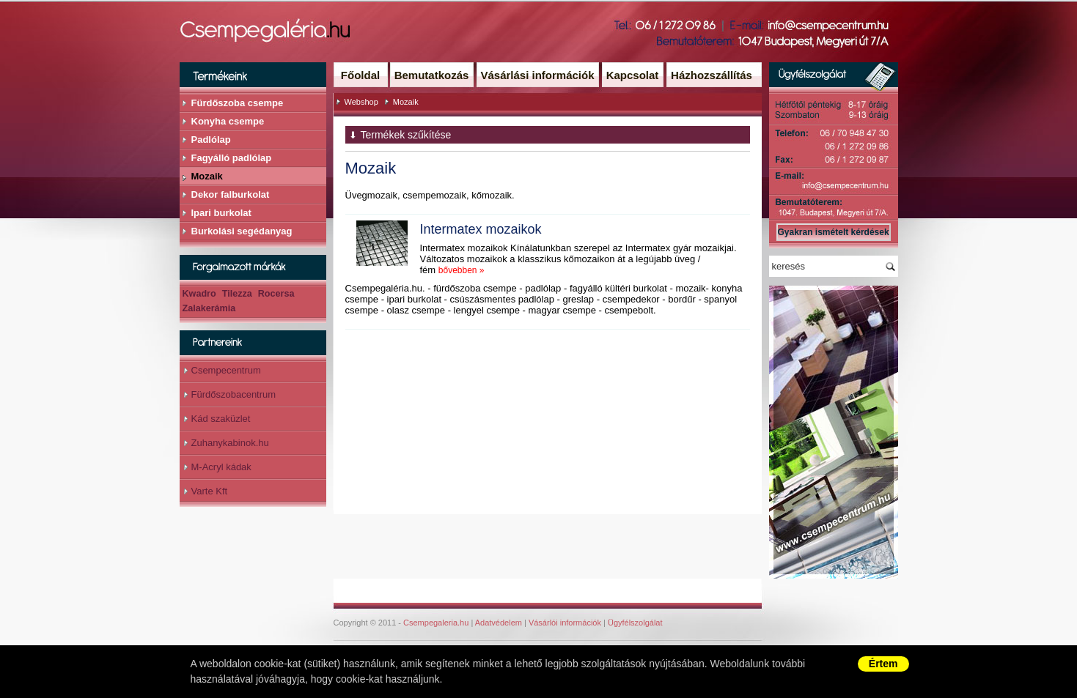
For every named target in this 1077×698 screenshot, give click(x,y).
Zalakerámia (209, 308)
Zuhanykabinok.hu (230, 442)
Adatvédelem (498, 622)
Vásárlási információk (537, 75)
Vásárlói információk (565, 622)
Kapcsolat (632, 75)
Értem (883, 663)
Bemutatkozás (431, 75)
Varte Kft (209, 491)
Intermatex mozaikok (481, 229)
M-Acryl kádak (221, 466)
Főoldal (360, 75)
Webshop (361, 101)
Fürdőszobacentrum (233, 394)
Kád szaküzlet (221, 418)
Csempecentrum (226, 370)
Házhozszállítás (711, 75)
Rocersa (276, 294)
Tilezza (237, 294)
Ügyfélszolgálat (635, 622)
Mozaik (406, 101)
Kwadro (199, 294)
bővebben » (461, 270)
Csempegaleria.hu (435, 622)
